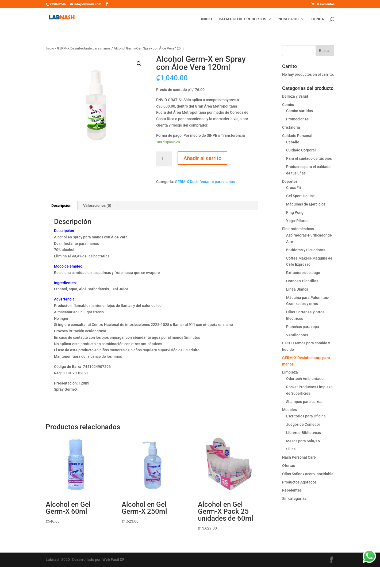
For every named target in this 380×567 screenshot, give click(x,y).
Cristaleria (291, 127)
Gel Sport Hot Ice (300, 196)
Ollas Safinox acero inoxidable (307, 474)
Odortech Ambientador (305, 378)
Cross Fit (293, 187)
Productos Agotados (299, 482)
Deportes (290, 181)
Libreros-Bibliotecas (303, 433)
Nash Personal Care (299, 457)
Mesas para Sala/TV (303, 441)
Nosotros (288, 19)
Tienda (317, 19)
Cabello (292, 142)
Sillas (290, 449)
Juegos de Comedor (303, 424)
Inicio (206, 19)
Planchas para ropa (302, 327)
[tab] (61, 205)
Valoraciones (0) (97, 205)
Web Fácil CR (113, 559)
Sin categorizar (295, 498)
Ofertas (288, 465)
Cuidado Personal (297, 136)
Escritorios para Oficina (306, 416)
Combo (288, 104)
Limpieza (290, 372)
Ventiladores (297, 335)
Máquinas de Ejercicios (305, 204)
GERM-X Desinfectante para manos (84, 48)
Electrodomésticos (298, 229)
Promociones (297, 119)
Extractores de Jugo (303, 273)
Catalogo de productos (242, 19)
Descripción (61, 205)
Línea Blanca (297, 289)
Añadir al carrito (202, 158)
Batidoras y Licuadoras (305, 250)
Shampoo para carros (304, 401)
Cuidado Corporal (301, 150)
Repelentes (292, 490)
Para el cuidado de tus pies (309, 158)
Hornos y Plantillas (302, 281)
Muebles (289, 410)
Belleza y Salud (295, 96)
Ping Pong (295, 212)
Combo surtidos (299, 111)
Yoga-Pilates (297, 221)
